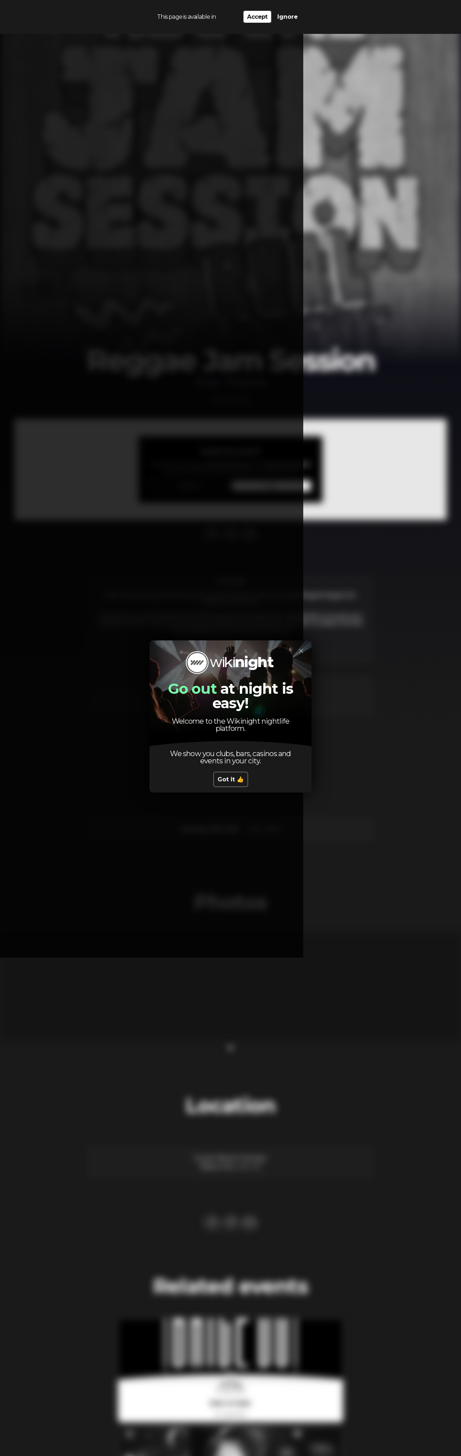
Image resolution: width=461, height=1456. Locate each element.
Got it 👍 (231, 779)
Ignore (287, 14)
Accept (257, 14)
